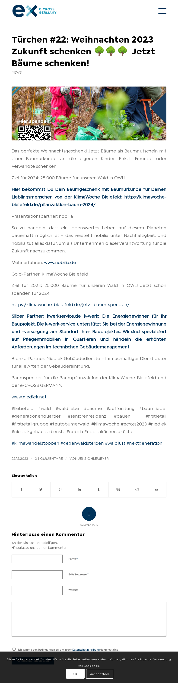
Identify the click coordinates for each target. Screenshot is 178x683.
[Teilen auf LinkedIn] (79, 489)
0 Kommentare (49, 458)
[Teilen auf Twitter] (40, 489)
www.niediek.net (29, 396)
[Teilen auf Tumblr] (98, 489)
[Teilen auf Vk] (117, 489)
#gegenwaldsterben (82, 442)
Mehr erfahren (99, 673)
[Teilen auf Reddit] (137, 489)
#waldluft (115, 442)
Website (73, 589)
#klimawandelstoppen (35, 442)
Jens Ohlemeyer (93, 458)
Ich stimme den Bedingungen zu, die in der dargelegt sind (68, 649)
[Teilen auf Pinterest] (60, 489)
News (17, 72)
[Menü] (160, 10)
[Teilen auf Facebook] (21, 489)
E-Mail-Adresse (78, 574)
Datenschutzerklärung (86, 649)
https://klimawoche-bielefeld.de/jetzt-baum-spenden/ (71, 304)
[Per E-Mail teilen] (156, 489)
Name (73, 558)
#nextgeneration (144, 442)
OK (75, 673)
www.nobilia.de (60, 262)
